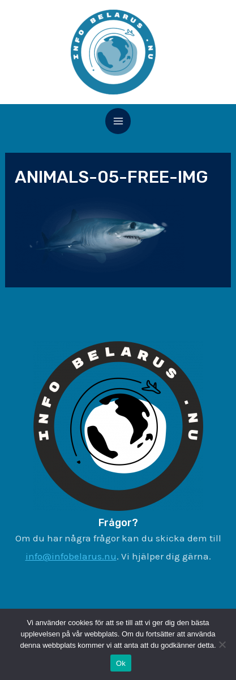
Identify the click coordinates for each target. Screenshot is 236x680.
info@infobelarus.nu (71, 556)
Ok (121, 663)
